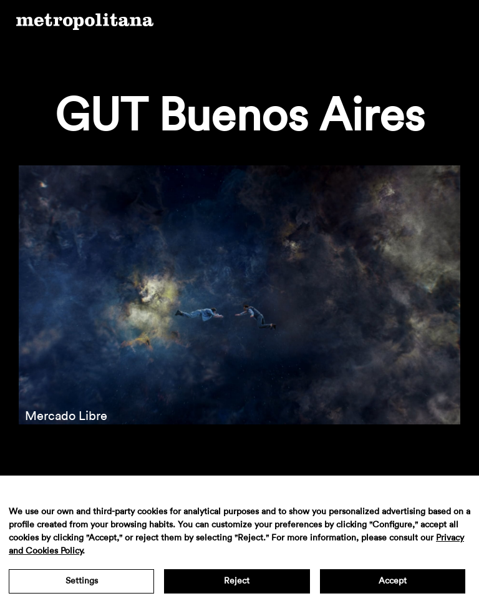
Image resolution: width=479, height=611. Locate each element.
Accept (393, 581)
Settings (81, 581)
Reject (236, 581)
